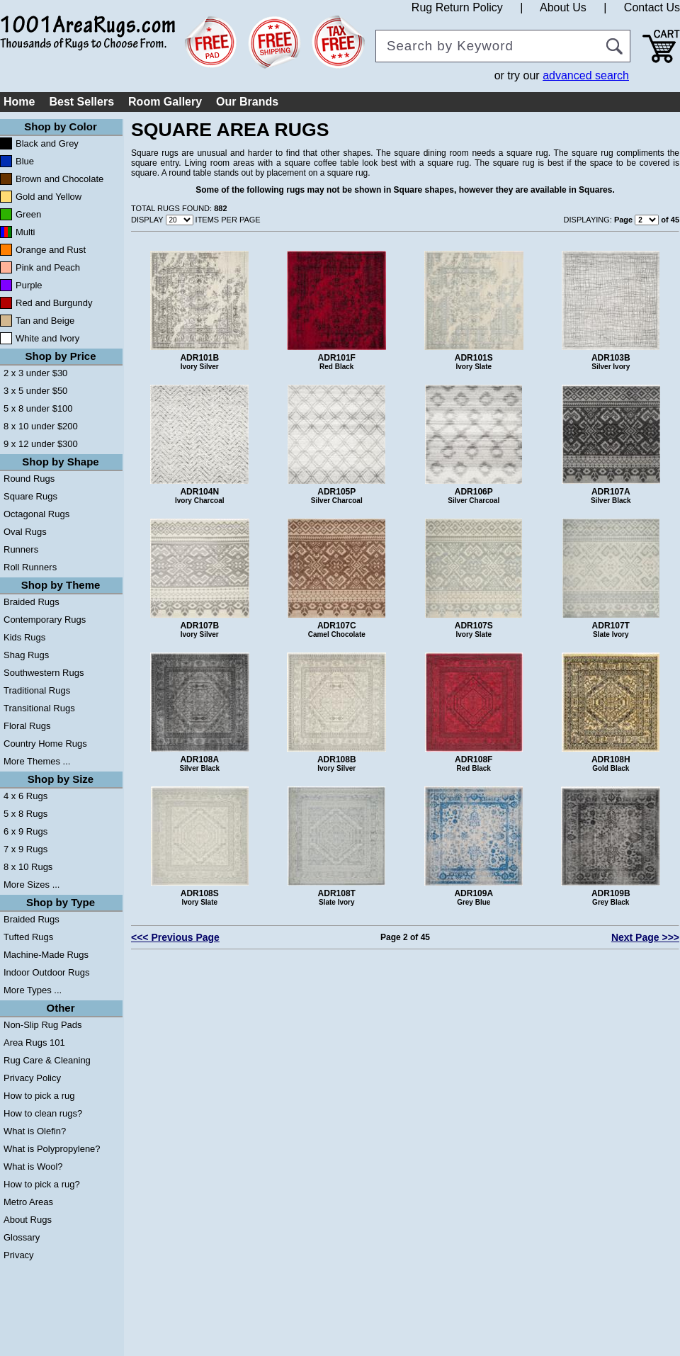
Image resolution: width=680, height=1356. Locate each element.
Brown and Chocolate (59, 179)
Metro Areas (28, 1202)
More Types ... (33, 990)
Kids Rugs (24, 637)
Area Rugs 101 (34, 1042)
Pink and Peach (48, 267)
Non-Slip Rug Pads (43, 1024)
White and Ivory (47, 338)
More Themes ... (37, 761)
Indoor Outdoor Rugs (46, 972)
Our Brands (247, 102)
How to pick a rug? (42, 1184)
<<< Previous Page (175, 937)
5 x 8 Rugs (25, 813)
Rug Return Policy (457, 7)
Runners (21, 549)
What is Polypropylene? (52, 1148)
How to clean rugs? (43, 1113)
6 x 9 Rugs (25, 831)
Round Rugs (29, 478)
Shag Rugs (26, 655)
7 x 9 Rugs (25, 849)
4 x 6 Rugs (25, 796)
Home (19, 102)
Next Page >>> (645, 937)
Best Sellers (81, 102)
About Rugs (28, 1219)
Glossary (22, 1237)
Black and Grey (47, 143)
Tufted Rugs (28, 937)
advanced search (586, 75)
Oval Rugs (25, 531)
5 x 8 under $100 (38, 408)
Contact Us (652, 7)
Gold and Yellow (48, 196)
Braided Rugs (32, 602)
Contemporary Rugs (45, 619)
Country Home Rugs (45, 743)
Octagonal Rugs (36, 514)
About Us (563, 7)
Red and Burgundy (54, 303)
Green (28, 214)
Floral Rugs (27, 726)
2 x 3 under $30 (35, 373)
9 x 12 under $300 (41, 444)
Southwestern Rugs (44, 672)
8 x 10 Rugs (28, 866)
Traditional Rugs (37, 690)
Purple (29, 285)
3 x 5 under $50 (35, 390)
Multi (25, 232)
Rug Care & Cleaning (47, 1060)
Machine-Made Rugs (46, 954)
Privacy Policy (32, 1078)
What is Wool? (33, 1166)
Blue (25, 161)
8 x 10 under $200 (41, 426)
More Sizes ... (32, 884)
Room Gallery (165, 102)
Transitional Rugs (39, 708)
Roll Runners (30, 567)
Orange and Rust (51, 249)
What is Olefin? (35, 1131)
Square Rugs (30, 496)
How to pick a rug (39, 1095)
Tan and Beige (45, 320)
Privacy (19, 1255)
